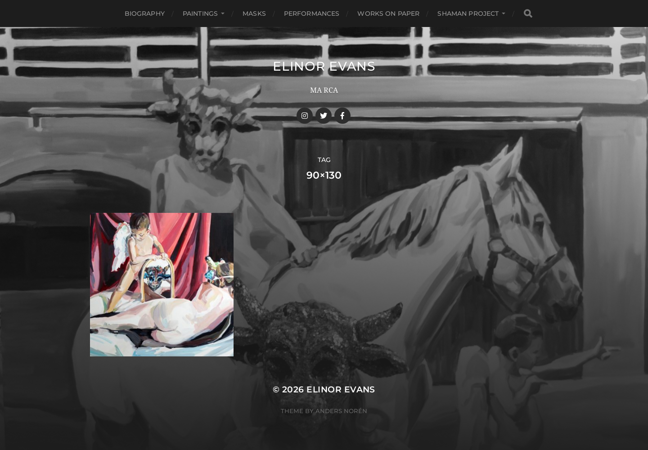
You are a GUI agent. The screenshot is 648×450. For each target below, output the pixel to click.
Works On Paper (388, 13)
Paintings (200, 13)
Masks (254, 13)
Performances (312, 13)
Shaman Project (468, 13)
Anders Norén (341, 410)
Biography (145, 13)
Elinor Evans (324, 66)
